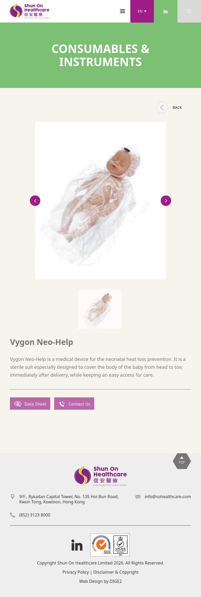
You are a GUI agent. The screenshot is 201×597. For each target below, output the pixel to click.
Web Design (91, 581)
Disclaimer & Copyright (116, 572)
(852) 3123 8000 (34, 515)
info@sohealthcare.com (167, 496)
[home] (29, 11)
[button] (142, 11)
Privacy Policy (76, 572)
